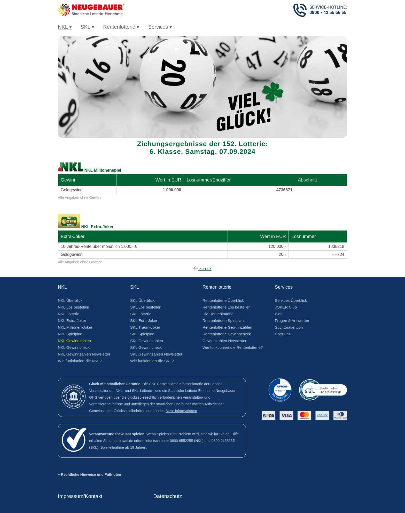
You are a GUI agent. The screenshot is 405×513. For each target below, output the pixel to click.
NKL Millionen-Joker (75, 327)
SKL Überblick (142, 300)
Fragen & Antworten (292, 320)
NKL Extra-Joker (72, 320)
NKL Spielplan (70, 334)
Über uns (283, 334)
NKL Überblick (70, 300)
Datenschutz (167, 496)
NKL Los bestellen (73, 307)
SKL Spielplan (142, 334)
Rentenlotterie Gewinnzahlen (227, 327)
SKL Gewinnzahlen (146, 340)
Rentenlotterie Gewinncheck (226, 334)
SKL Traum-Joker (145, 327)
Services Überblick (291, 300)
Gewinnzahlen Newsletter (224, 340)
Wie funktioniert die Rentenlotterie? (232, 347)
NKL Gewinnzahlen (74, 340)
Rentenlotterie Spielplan (223, 320)
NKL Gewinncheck (74, 347)
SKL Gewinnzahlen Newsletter (156, 354)
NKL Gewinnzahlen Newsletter (84, 354)
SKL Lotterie (140, 314)
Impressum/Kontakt (80, 496)
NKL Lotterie (68, 314)
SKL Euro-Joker (143, 320)
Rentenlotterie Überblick (223, 300)
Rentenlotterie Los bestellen (226, 307)
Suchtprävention (289, 327)
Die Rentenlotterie (217, 314)
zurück (202, 268)
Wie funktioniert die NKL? (80, 361)
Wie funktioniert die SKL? (152, 361)
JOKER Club (286, 307)
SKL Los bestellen (145, 307)
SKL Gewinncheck (146, 347)
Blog (279, 314)
